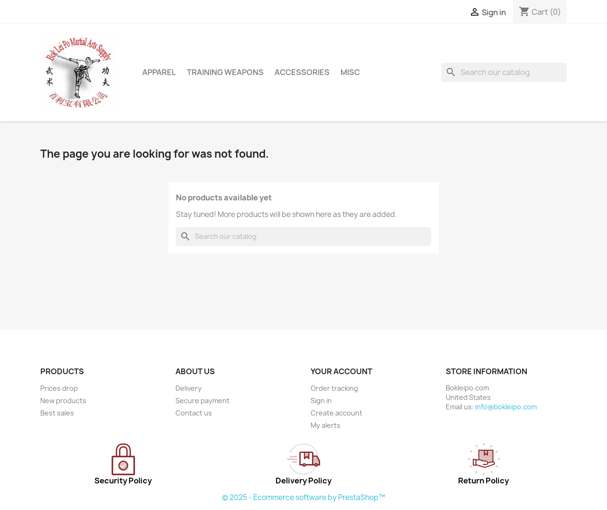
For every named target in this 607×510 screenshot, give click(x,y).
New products (63, 400)
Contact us (193, 412)
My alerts (325, 425)
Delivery (188, 388)
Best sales (57, 412)
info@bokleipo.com (506, 406)
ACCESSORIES (302, 72)
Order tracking (334, 388)
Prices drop (59, 388)
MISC (350, 72)
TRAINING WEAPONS (225, 72)
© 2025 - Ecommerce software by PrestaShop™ (303, 497)
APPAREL (159, 72)
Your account (341, 371)
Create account (336, 412)
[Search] (504, 72)
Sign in (321, 400)
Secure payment (202, 400)
